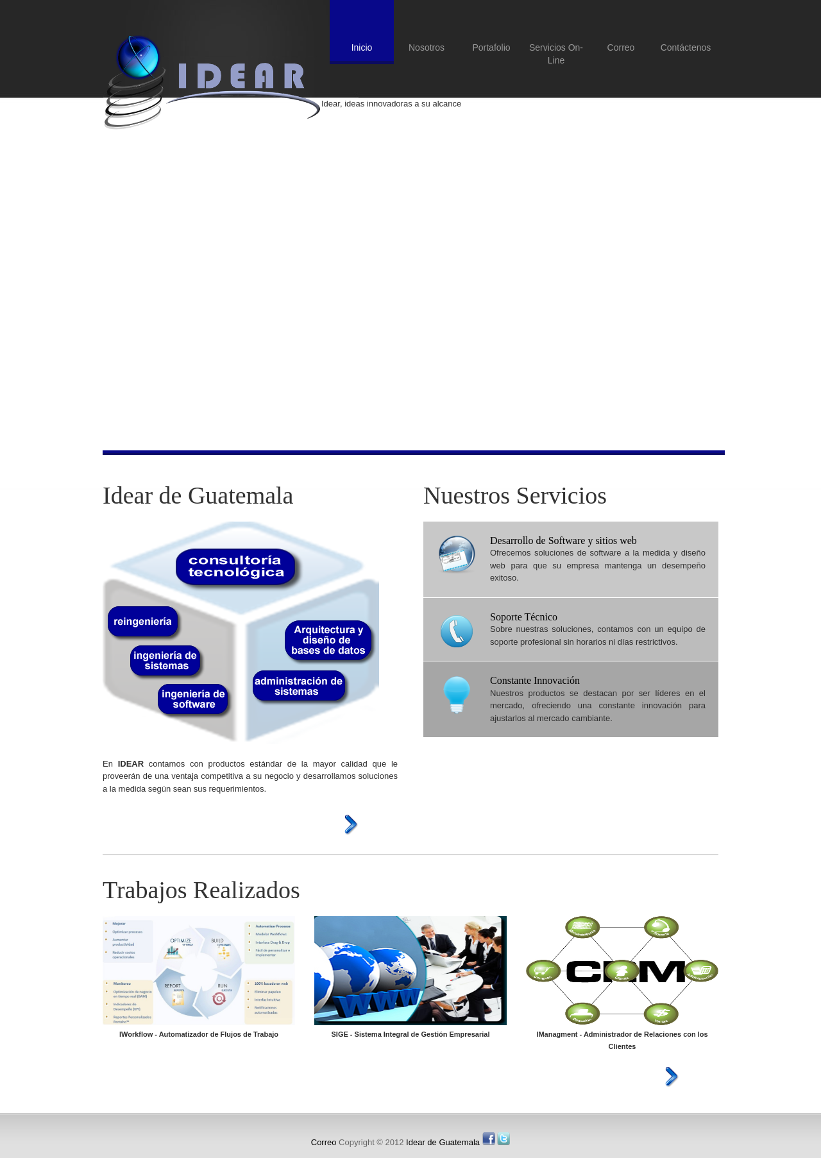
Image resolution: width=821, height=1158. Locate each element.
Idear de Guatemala (212, 83)
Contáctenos (686, 47)
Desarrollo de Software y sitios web (563, 540)
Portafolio (491, 47)
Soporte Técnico (523, 616)
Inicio (362, 47)
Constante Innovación (535, 680)
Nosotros (426, 47)
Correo (621, 47)
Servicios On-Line (556, 53)
